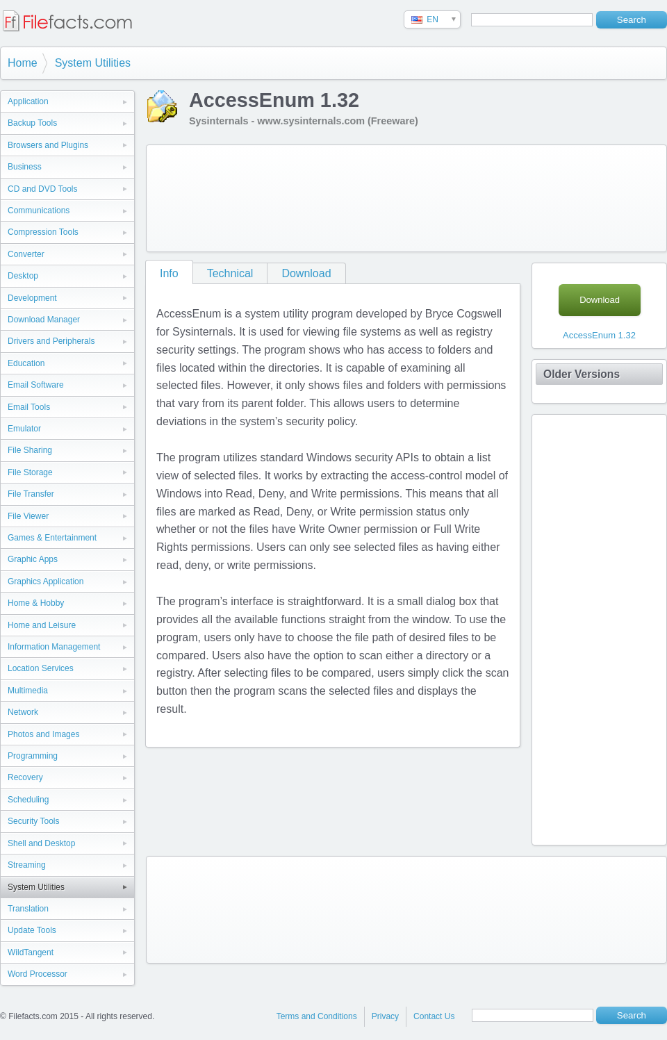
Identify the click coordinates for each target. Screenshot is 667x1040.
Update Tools (32, 930)
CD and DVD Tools (43, 189)
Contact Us (433, 1016)
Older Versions (581, 374)
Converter (26, 254)
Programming (33, 756)
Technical (230, 273)
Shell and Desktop (41, 843)
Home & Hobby (36, 603)
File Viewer (28, 516)
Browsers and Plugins (48, 145)
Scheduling (28, 799)
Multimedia (28, 690)
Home (23, 63)
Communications (38, 210)
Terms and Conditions (317, 1016)
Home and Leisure (42, 625)
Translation (28, 909)
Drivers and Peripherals (51, 341)
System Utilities (93, 63)
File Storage (30, 472)
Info (169, 273)
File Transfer (31, 494)
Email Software (36, 385)
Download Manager (44, 319)
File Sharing (30, 450)
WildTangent (30, 952)
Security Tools (33, 821)
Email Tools (29, 407)
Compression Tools (43, 232)
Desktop (23, 276)
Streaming (27, 865)
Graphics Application (45, 581)
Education (26, 363)
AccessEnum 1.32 (599, 335)
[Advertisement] (212, 195)
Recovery (25, 777)
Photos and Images (43, 734)
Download (306, 273)
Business (25, 167)
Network (23, 712)
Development (32, 298)
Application (28, 101)
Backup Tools (32, 123)
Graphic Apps (33, 559)
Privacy (385, 1016)
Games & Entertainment (52, 538)
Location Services (41, 668)
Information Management (54, 647)
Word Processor (37, 974)
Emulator (24, 429)
